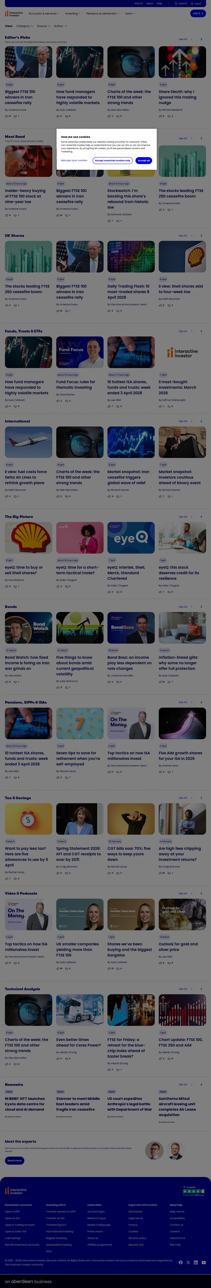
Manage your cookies (74, 160)
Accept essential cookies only (112, 160)
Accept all (144, 160)
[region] (107, 149)
